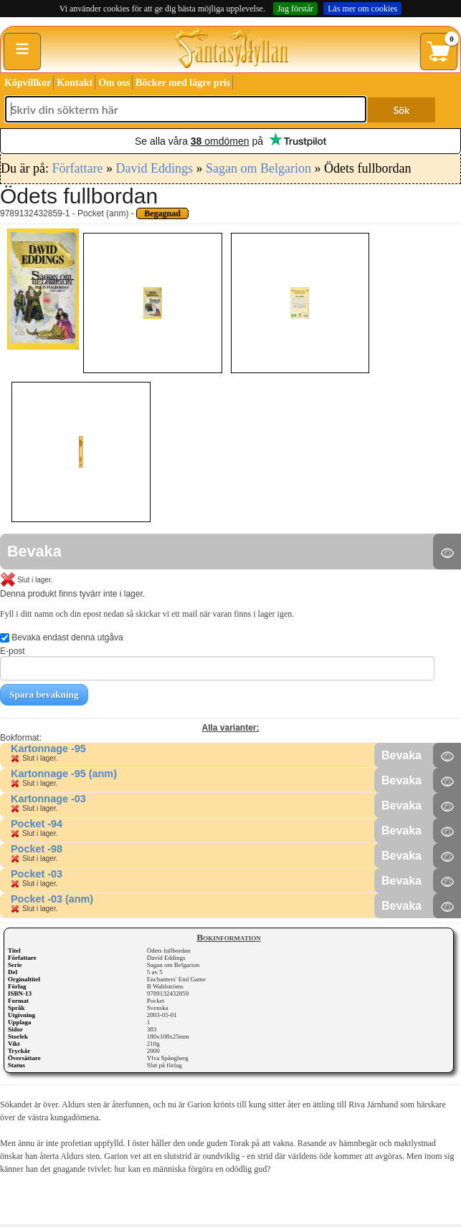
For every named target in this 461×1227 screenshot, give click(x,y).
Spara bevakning (44, 694)
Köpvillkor (27, 82)
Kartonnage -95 (48, 748)
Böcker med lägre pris (183, 82)
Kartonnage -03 (48, 798)
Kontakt (74, 82)
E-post (217, 663)
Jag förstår (295, 9)
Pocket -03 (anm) (52, 899)
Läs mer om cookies (362, 9)
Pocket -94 (36, 823)
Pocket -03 (36, 874)
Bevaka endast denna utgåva (61, 637)
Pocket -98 (36, 849)
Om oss (114, 82)
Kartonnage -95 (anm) (64, 773)
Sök (402, 110)
